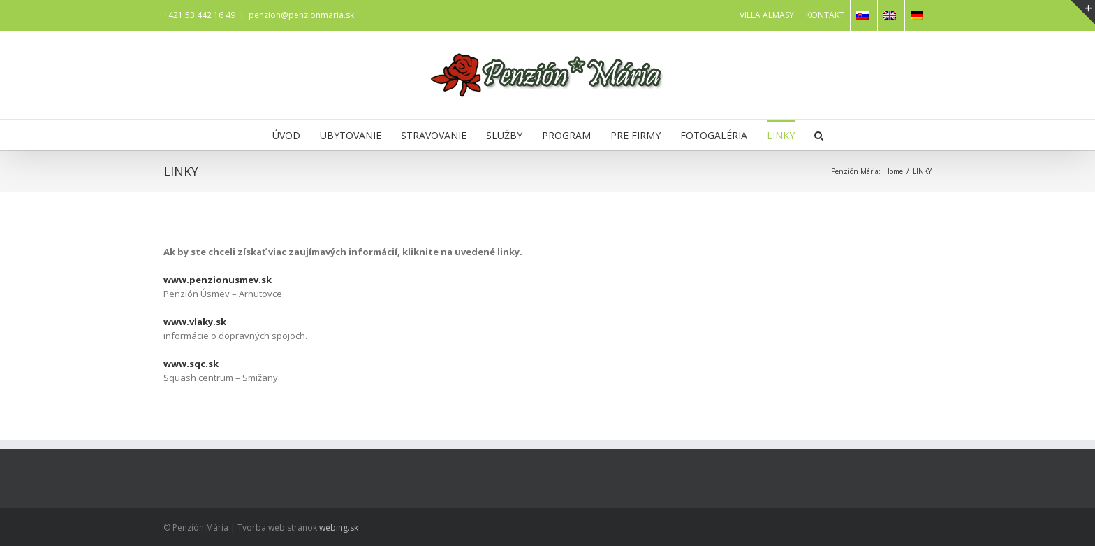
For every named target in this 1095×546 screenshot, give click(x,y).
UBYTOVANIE (350, 135)
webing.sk (338, 527)
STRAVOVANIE (433, 135)
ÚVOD (286, 135)
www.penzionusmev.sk (217, 279)
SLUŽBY (504, 135)
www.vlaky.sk (194, 321)
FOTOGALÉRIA (713, 135)
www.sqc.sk (191, 363)
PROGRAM (566, 135)
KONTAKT (825, 15)
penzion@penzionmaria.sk (301, 15)
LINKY (781, 135)
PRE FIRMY (635, 135)
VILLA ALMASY (767, 15)
